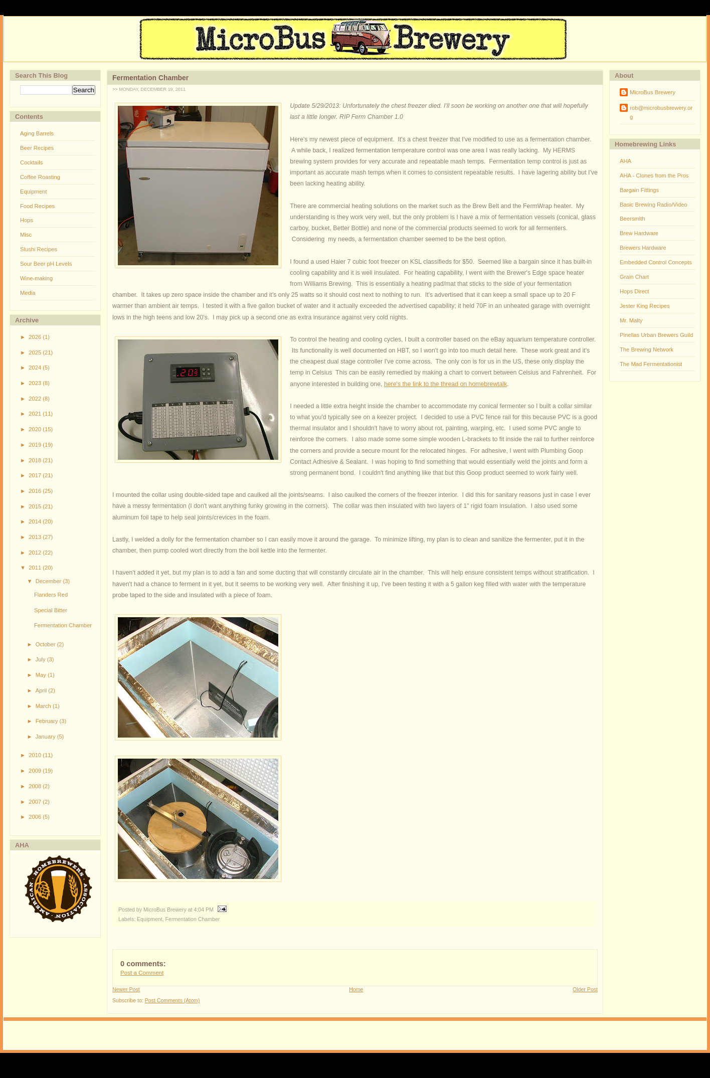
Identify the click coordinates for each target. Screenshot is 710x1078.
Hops (26, 220)
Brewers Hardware (643, 248)
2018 (36, 460)
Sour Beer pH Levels (46, 264)
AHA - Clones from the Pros (654, 175)
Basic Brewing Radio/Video (653, 205)
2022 (36, 399)
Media (27, 293)
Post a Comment (141, 973)
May (42, 675)
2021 (36, 414)
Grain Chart (634, 277)
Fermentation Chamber (63, 625)
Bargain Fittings (639, 190)
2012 (36, 553)
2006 (36, 817)
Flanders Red (51, 595)
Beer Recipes (37, 148)
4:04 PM (204, 910)
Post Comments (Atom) (172, 1000)
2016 (36, 491)
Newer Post (126, 989)
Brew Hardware (639, 233)
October (46, 644)
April (42, 690)
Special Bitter (50, 610)
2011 (36, 568)
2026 (36, 337)
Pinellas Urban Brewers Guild (656, 335)
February (48, 721)
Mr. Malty (631, 320)
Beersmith (632, 219)
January (46, 737)
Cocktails (31, 162)
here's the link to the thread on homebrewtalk (445, 384)
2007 (36, 802)
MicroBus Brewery (652, 92)
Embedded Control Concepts (656, 262)
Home (356, 989)
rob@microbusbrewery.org (661, 112)
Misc (26, 235)
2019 (36, 445)
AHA (625, 161)
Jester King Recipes (645, 306)
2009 (36, 771)
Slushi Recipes (38, 249)
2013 (36, 537)
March (44, 706)
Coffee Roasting (40, 177)
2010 (36, 755)
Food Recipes (37, 206)
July (41, 659)
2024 (36, 368)
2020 (36, 429)
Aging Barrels (37, 133)
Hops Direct (634, 291)
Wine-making (36, 278)
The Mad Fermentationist (651, 364)
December (49, 581)
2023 (36, 383)
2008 (36, 786)
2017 (36, 475)
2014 (36, 521)
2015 (36, 506)
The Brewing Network (646, 349)
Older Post (585, 989)
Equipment (33, 192)
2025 (36, 352)
